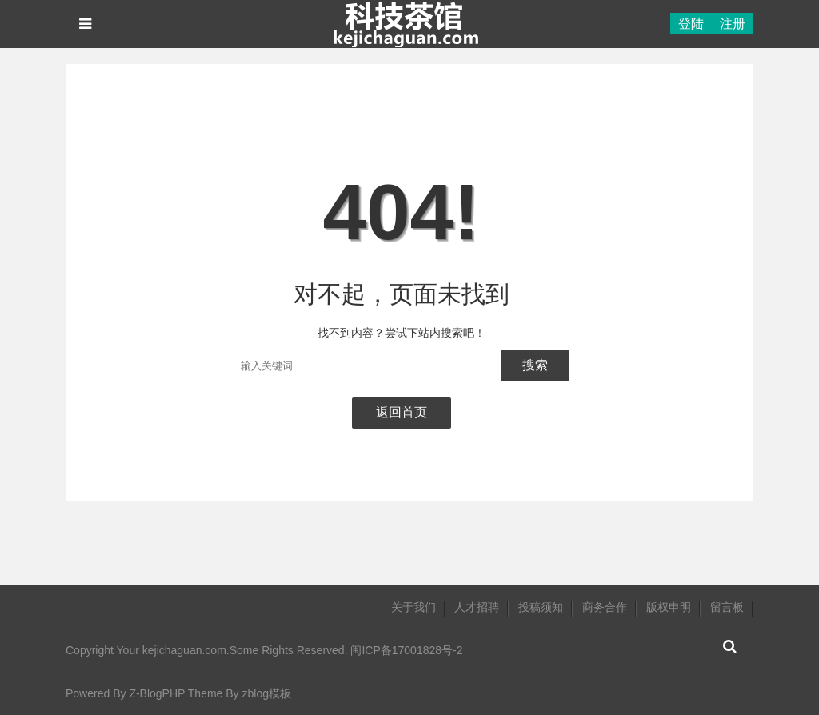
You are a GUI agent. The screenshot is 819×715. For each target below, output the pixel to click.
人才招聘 (476, 607)
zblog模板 (266, 693)
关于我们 (413, 607)
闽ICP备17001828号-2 (406, 650)
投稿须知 (540, 607)
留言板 (727, 607)
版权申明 (668, 607)
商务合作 (604, 607)
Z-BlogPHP (157, 693)
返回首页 (401, 412)
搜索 (535, 365)
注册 (732, 23)
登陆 (691, 23)
